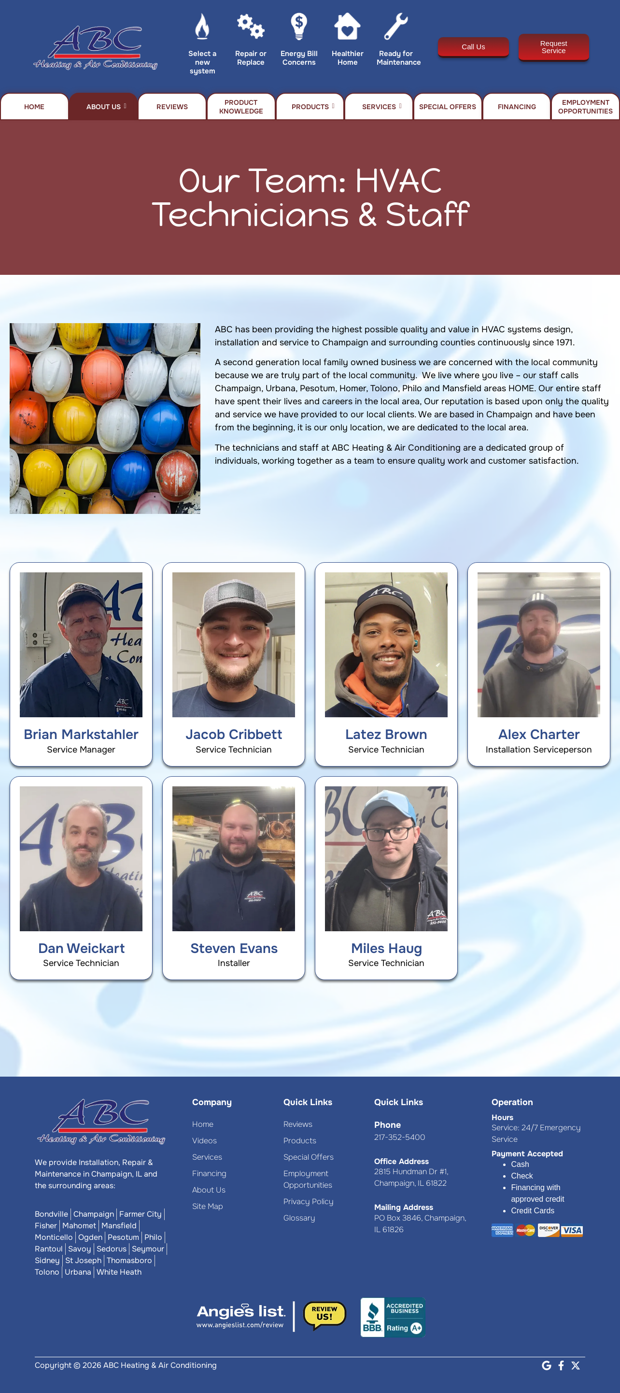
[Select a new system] (202, 28)
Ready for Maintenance (399, 58)
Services (382, 106)
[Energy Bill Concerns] (299, 28)
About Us (106, 106)
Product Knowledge (241, 106)
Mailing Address (403, 1207)
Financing (517, 106)
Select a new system (202, 62)
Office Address (401, 1161)
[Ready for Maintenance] (396, 28)
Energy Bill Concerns (299, 58)
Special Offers (447, 106)
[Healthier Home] (347, 28)
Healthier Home (348, 58)
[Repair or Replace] (251, 28)
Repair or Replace (251, 58)
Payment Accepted (527, 1154)
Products (313, 106)
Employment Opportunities (585, 106)
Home (34, 106)
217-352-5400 (399, 1137)
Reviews (172, 106)
